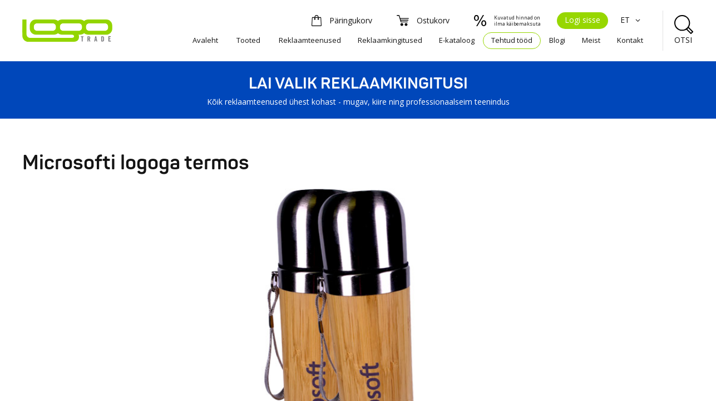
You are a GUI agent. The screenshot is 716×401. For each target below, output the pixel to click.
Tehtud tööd (511, 40)
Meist (591, 40)
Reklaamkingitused (390, 40)
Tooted (248, 40)
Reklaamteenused (310, 40)
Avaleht (205, 40)
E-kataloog (457, 40)
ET (631, 19)
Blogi (557, 40)
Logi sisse (582, 19)
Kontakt (630, 40)
